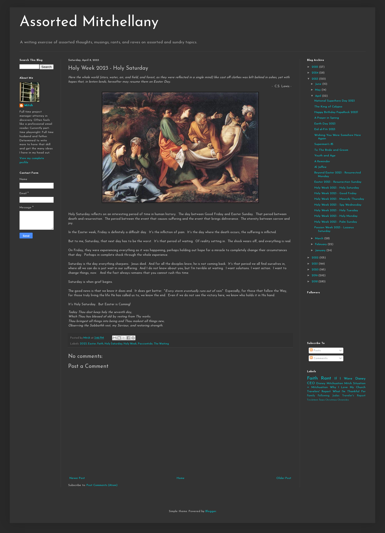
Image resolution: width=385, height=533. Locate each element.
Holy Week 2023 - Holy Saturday (336, 187)
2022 (315, 257)
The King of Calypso (328, 106)
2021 (315, 263)
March (319, 238)
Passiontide (145, 344)
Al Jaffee (320, 167)
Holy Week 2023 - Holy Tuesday (336, 210)
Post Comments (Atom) (102, 485)
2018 (315, 281)
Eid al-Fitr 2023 (324, 129)
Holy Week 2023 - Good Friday (335, 193)
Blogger (210, 511)
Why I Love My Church (348, 387)
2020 (315, 269)
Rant (326, 378)
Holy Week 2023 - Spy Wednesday (337, 204)
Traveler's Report (354, 395)
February (321, 244)
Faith (100, 344)
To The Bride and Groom (331, 150)
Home (180, 478)
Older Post (283, 478)
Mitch (28, 105)
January (321, 250)
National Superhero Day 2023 (334, 100)
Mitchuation (335, 383)
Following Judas (328, 395)
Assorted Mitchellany (89, 22)
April (318, 96)
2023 (83, 344)
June (318, 84)
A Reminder (322, 161)
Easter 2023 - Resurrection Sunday (337, 182)
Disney (320, 383)
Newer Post (77, 478)
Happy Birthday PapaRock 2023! (336, 112)
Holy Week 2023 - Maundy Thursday (339, 199)
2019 (315, 275)
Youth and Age (325, 155)
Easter (92, 344)
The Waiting (161, 344)
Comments (318, 358)
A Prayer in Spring (326, 117)
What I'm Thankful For (349, 391)
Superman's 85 (323, 144)
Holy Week (130, 344)
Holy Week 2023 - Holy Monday (335, 216)
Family (311, 395)
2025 (315, 67)
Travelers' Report (319, 391)
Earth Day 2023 (325, 123)
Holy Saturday (113, 344)
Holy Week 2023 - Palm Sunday (335, 221)
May (318, 89)
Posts (315, 350)
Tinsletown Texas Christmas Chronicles (328, 400)
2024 (315, 72)
